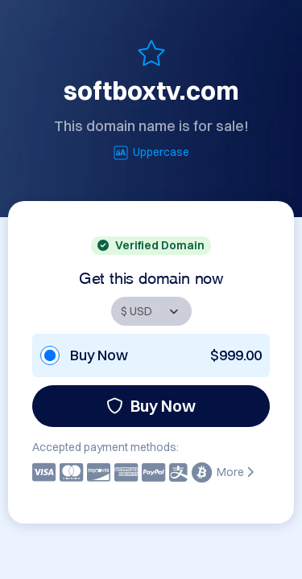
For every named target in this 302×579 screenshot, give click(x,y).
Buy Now (151, 406)
